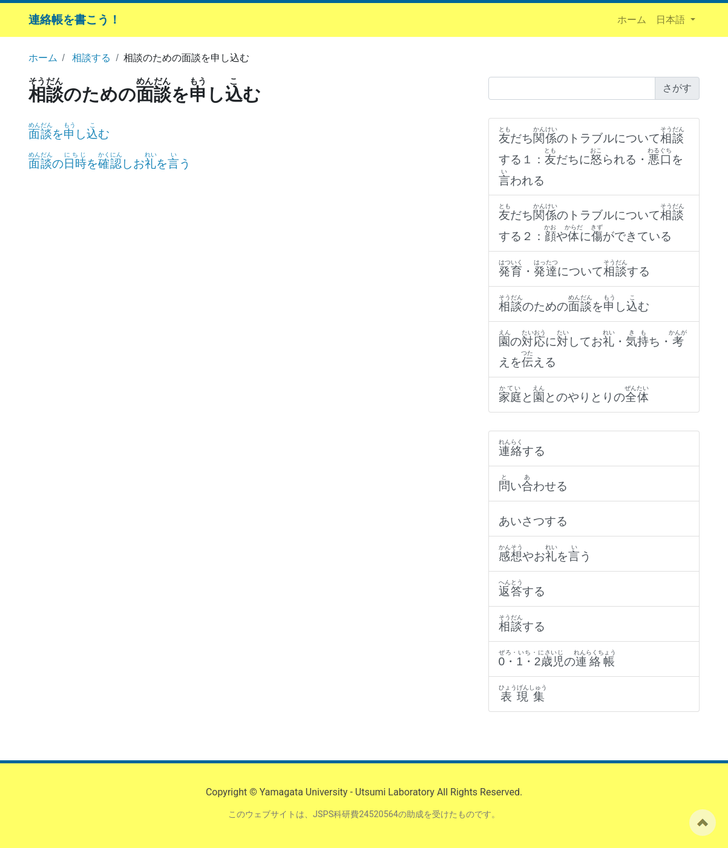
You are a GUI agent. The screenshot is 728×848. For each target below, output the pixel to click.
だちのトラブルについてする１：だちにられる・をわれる (591, 156)
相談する (91, 58)
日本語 (671, 20)
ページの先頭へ (702, 822)
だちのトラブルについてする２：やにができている (591, 223)
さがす (677, 88)
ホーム (634, 19)
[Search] (572, 88)
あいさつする (533, 521)
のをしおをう (109, 163)
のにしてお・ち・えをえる (593, 349)
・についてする (575, 268)
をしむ (69, 134)
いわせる (533, 483)
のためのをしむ (574, 303)
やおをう (545, 553)
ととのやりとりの (574, 394)
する (522, 448)
